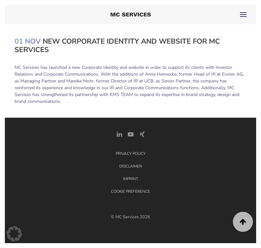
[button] (243, 14)
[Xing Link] (142, 134)
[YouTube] (130, 134)
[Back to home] (130, 14)
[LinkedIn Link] (119, 134)
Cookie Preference (130, 191)
